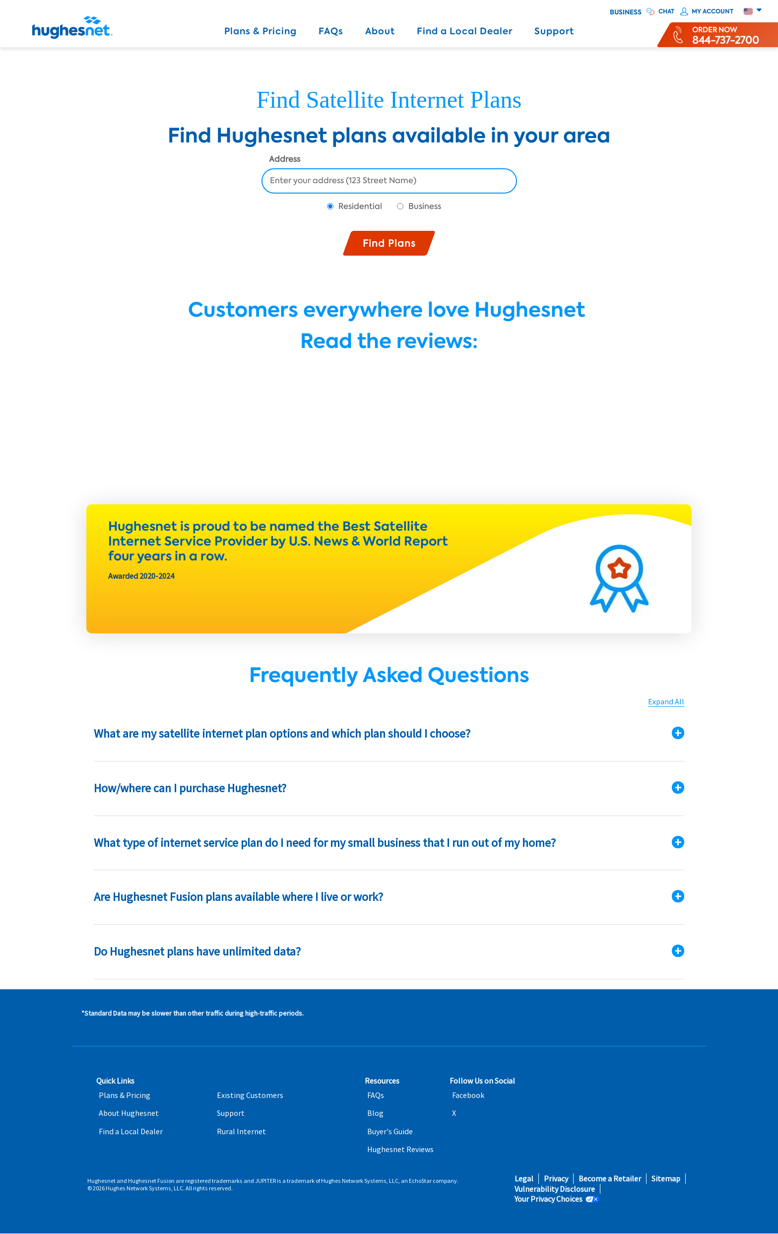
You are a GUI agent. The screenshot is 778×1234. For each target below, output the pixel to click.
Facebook (468, 1095)
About (380, 31)
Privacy (556, 1178)
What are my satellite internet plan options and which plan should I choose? (282, 733)
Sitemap (665, 1178)
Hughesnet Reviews (400, 1149)
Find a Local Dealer (465, 31)
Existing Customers (250, 1095)
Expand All (666, 701)
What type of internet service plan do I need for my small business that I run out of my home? (325, 842)
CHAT (666, 11)
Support (554, 31)
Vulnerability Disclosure (555, 1189)
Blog (375, 1113)
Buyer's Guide (390, 1131)
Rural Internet (241, 1131)
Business (626, 12)
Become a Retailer (610, 1178)
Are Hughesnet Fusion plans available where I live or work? (238, 896)
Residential (360, 206)
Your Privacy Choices (549, 1199)
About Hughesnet (129, 1113)
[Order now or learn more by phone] (725, 34)
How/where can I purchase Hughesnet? (190, 788)
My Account (712, 11)
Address (284, 159)
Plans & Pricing (260, 31)
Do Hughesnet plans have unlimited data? (197, 951)
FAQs (331, 31)
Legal (524, 1178)
